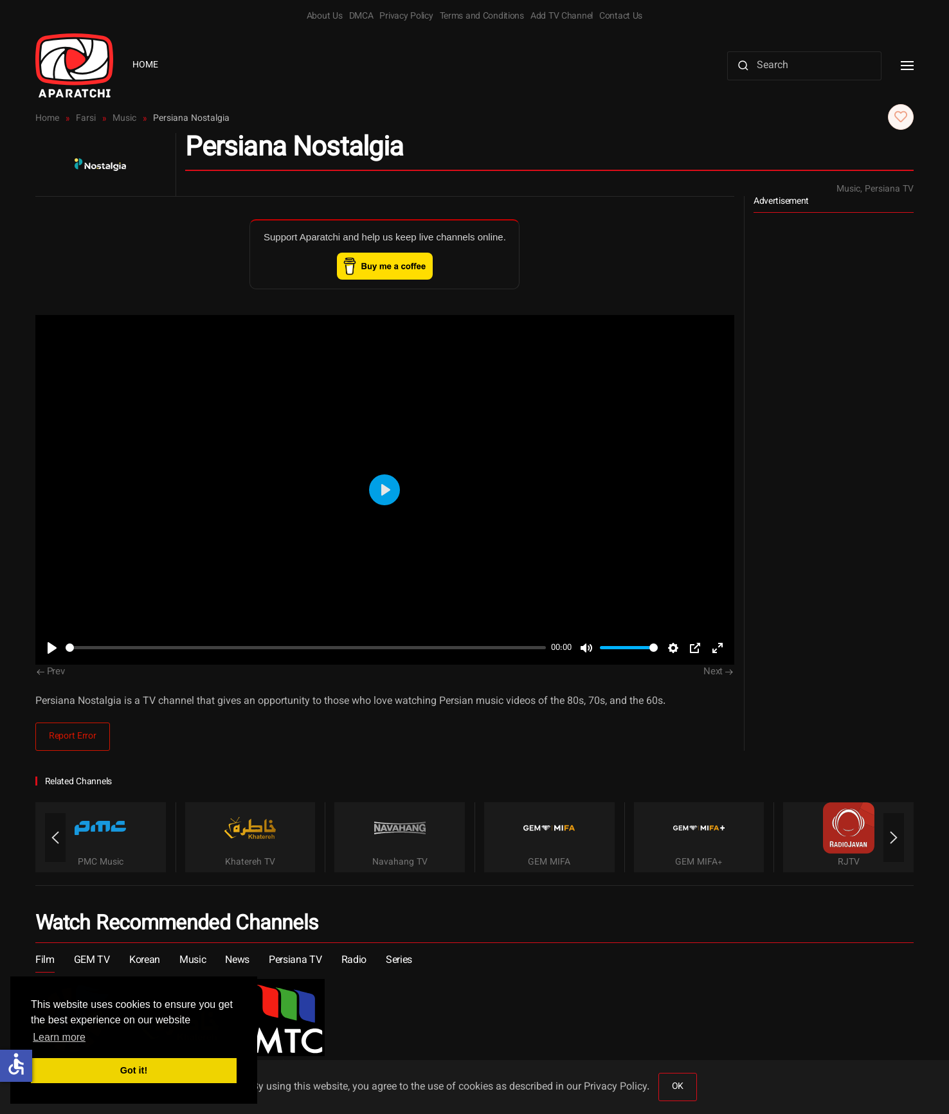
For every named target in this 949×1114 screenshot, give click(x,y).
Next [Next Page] (718, 672)
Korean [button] (144, 961)
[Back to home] (74, 65)
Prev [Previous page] (51, 672)
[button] (907, 65)
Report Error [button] (72, 737)
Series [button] (399, 961)
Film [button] (45, 961)
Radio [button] (353, 961)
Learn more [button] (59, 1037)
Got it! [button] (133, 1070)
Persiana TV (889, 190)
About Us (325, 17)
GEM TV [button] (92, 961)
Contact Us (620, 17)
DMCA (361, 17)
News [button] (237, 961)
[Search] (804, 65)
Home (145, 65)
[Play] (52, 648)
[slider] (306, 648)
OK (677, 1087)
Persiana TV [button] (295, 961)
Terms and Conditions (482, 17)
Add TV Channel (561, 17)
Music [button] (192, 961)
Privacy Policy (406, 17)
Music (848, 190)
